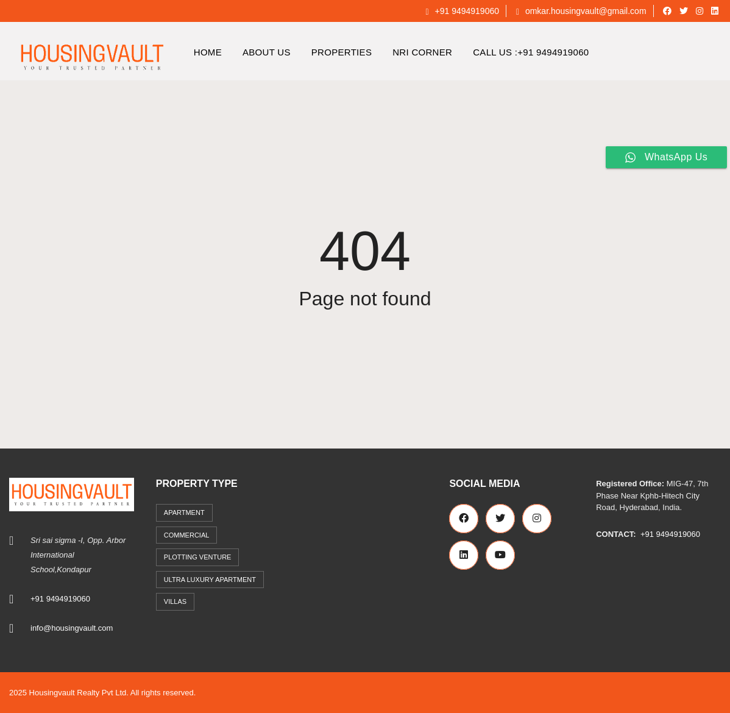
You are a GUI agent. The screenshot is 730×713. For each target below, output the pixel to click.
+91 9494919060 (462, 11)
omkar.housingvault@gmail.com (581, 11)
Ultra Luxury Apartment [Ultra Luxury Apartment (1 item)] (210, 579)
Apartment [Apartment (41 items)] (184, 512)
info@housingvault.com (71, 628)
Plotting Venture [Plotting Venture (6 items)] (198, 557)
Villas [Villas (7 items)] (175, 601)
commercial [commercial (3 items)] (187, 535)
